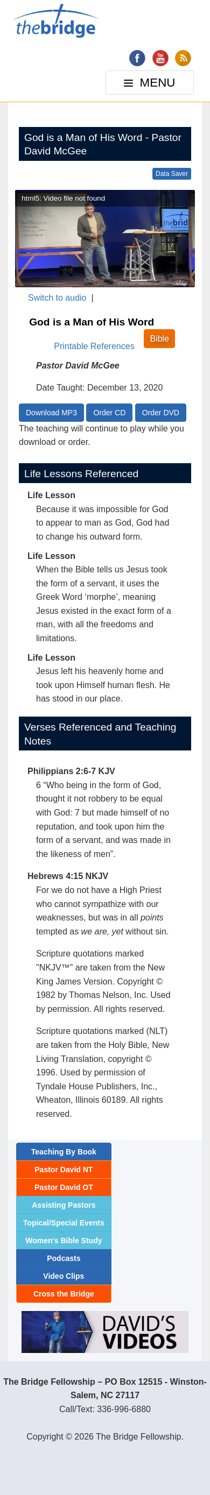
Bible (159, 338)
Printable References (94, 346)
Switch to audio (57, 297)
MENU (150, 85)
